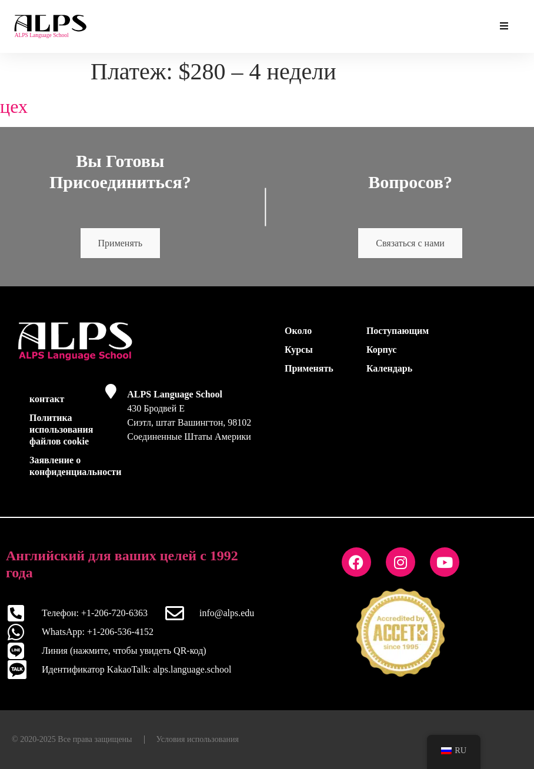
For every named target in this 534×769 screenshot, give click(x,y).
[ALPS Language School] (111, 391)
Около (298, 331)
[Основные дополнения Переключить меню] (504, 26)
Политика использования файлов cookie (61, 429)
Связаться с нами (410, 243)
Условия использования (197, 739)
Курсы (299, 350)
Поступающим (397, 331)
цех (14, 106)
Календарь (389, 368)
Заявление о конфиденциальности (63, 466)
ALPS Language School (174, 394)
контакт (46, 399)
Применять (120, 243)
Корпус (381, 350)
